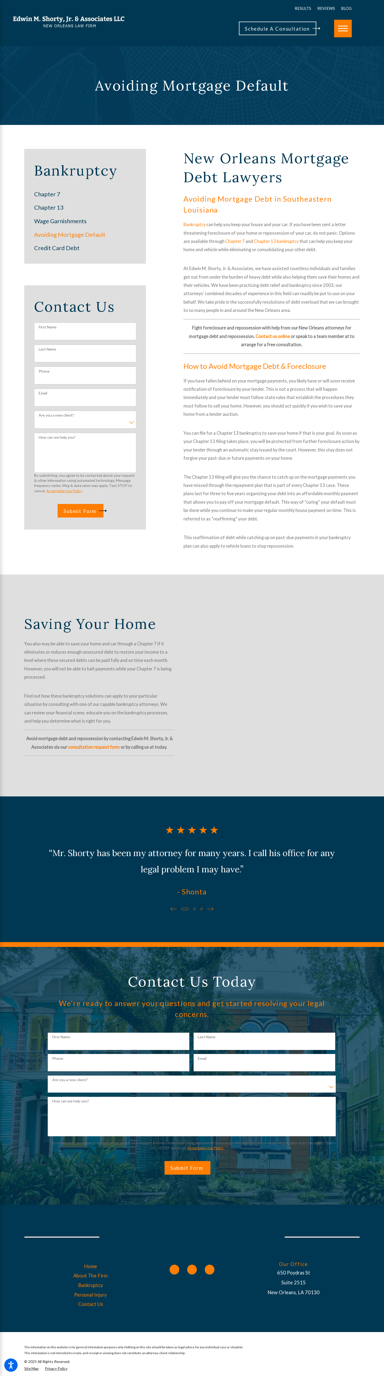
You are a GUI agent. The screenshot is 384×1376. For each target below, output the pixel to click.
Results (303, 8)
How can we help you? (57, 437)
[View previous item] (173, 909)
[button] (11, 1365)
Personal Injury (90, 1295)
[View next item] (211, 909)
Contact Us (90, 1304)
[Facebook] (174, 1270)
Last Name (47, 349)
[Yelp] (210, 1270)
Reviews (326, 8)
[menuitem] (85, 194)
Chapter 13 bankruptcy (276, 241)
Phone (44, 371)
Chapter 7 (235, 241)
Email (43, 393)
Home (90, 1266)
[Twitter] (192, 1270)
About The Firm (90, 1276)
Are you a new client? (56, 415)
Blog (346, 8)
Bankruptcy (194, 224)
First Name (48, 327)
